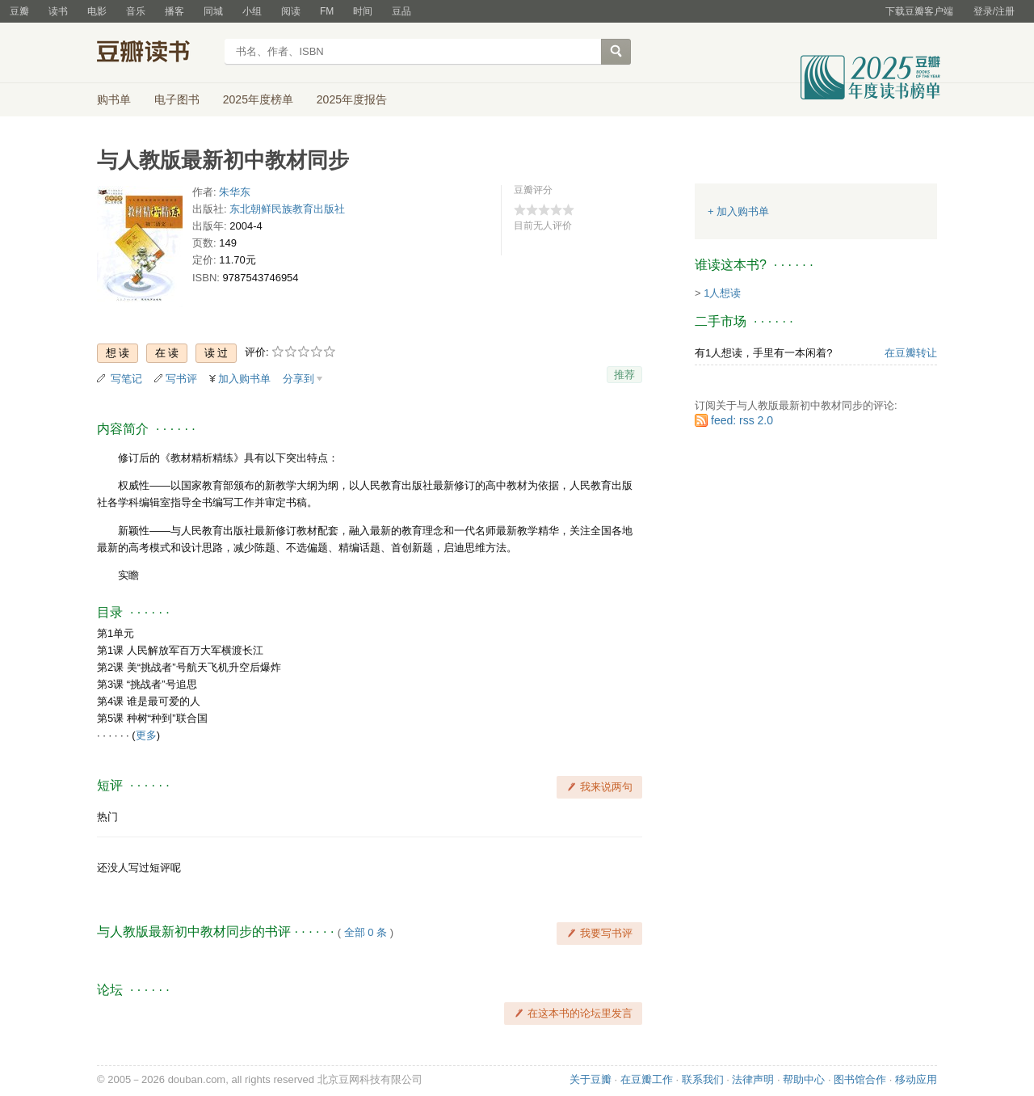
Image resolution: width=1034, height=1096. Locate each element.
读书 (58, 11)
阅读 (291, 11)
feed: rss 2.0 (742, 420)
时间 (362, 11)
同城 (213, 11)
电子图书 (177, 99)
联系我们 (703, 1079)
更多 (146, 735)
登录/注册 (994, 11)
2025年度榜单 (258, 99)
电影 (97, 11)
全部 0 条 (365, 932)
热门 (107, 817)
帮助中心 (804, 1079)
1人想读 (722, 293)
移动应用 (916, 1079)
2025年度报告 (352, 99)
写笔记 (126, 379)
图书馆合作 (860, 1079)
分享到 (298, 379)
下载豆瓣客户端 (919, 11)
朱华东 (234, 192)
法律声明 (753, 1079)
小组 (252, 11)
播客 (174, 11)
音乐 (135, 11)
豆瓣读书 (155, 53)
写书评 (181, 379)
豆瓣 (19, 11)
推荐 (624, 375)
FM (327, 11)
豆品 (401, 11)
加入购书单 (244, 379)
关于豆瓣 (591, 1079)
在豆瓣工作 (646, 1079)
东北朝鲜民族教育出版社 (287, 209)
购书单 (114, 99)
